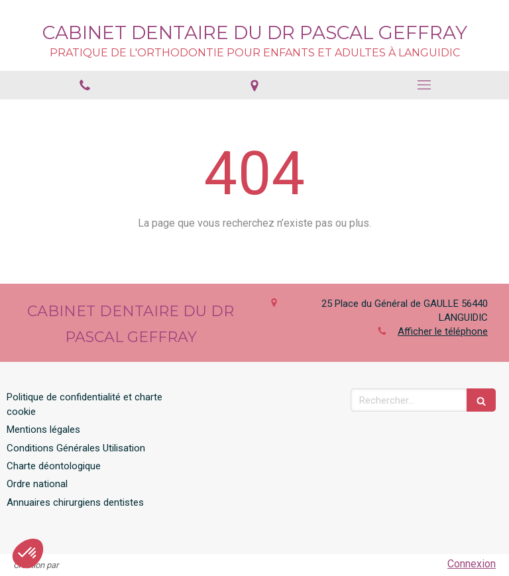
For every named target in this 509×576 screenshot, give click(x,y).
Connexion (471, 563)
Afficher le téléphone (443, 331)
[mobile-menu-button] (424, 85)
